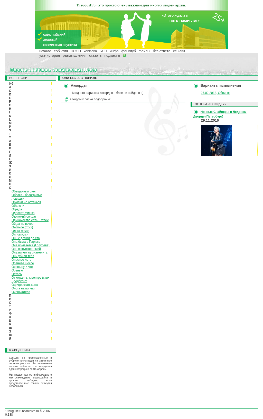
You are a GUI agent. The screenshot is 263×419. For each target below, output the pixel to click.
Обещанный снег (24, 191)
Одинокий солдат (24, 216)
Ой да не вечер (22, 224)
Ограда (17, 209)
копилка (90, 51)
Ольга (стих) (20, 231)
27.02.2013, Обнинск (215, 93)
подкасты (112, 55)
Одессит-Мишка (23, 213)
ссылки (179, 51)
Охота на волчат (23, 288)
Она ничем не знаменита (30, 252)
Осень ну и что (22, 267)
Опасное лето (21, 259)
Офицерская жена (25, 285)
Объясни (18, 206)
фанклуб (128, 51)
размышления (74, 55)
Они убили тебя (23, 256)
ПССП (76, 51)
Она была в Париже (26, 241)
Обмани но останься (26, 202)
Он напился (20, 234)
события (61, 51)
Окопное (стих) (22, 227)
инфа (114, 51)
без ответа (161, 51)
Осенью (17, 270)
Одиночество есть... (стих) (30, 220)
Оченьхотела (21, 292)
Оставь (17, 274)
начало (45, 51)
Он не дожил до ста (26, 238)
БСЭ (103, 51)
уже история (49, 55)
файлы (144, 51)
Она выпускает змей (26, 249)
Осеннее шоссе (23, 263)
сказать (95, 55)
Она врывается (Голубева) (31, 245)
